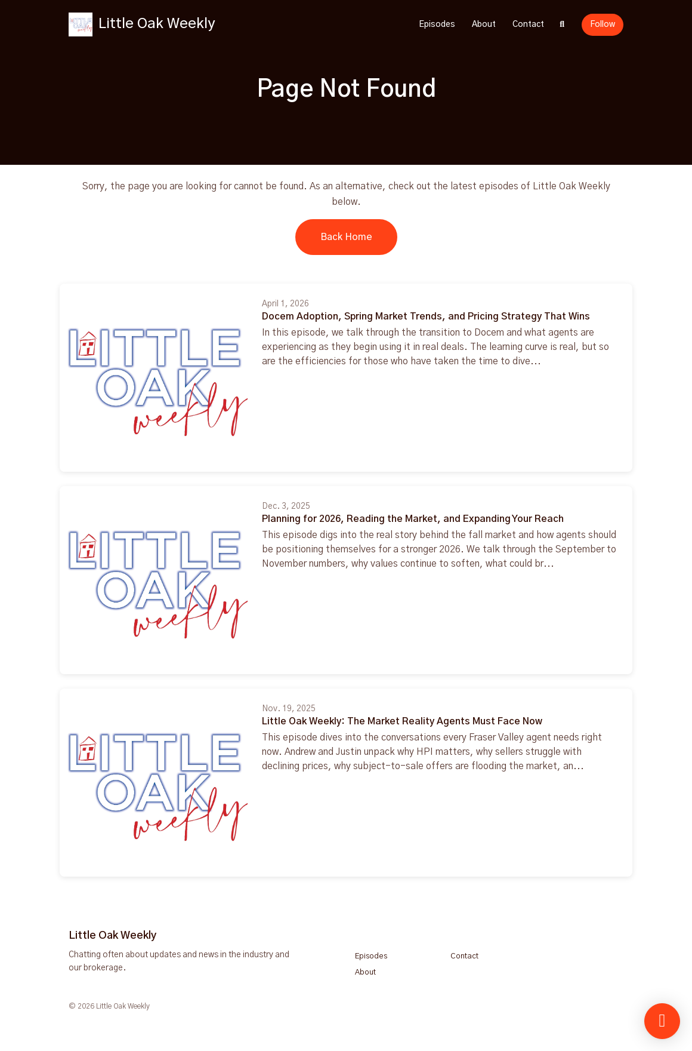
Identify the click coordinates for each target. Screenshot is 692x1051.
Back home (346, 237)
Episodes (437, 24)
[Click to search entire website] (562, 25)
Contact (528, 24)
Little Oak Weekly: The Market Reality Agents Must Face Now (402, 721)
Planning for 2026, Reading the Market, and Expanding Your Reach (413, 519)
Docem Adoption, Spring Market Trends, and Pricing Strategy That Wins (426, 316)
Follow (602, 24)
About (484, 24)
